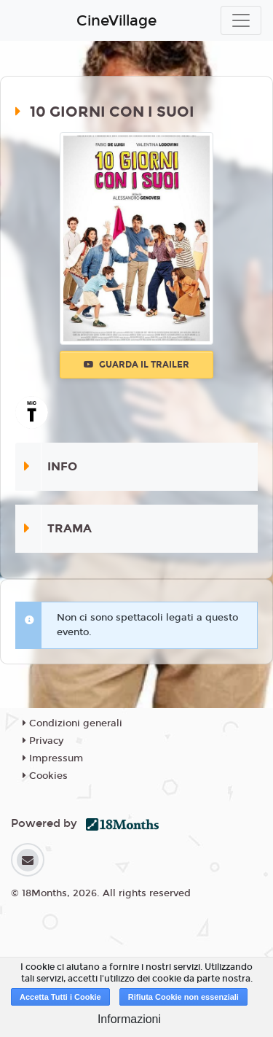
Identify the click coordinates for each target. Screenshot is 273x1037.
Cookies (45, 776)
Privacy (43, 741)
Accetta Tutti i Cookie (60, 997)
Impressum (53, 758)
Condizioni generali (72, 723)
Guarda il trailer (136, 365)
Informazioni (129, 1019)
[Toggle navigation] (241, 20)
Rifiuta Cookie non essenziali (183, 997)
